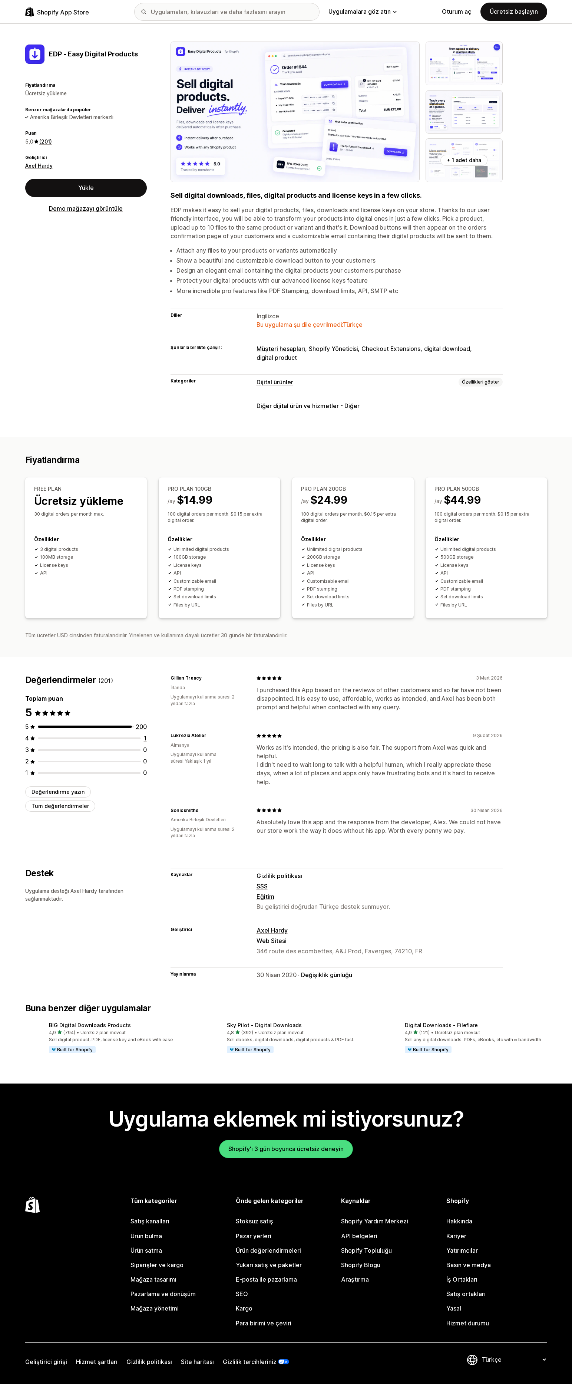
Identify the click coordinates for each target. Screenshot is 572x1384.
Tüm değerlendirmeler (60, 806)
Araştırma (355, 1279)
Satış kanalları (149, 1221)
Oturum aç (457, 11)
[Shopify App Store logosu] (57, 12)
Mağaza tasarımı (153, 1279)
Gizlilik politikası (279, 875)
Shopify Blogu (360, 1265)
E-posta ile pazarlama (266, 1279)
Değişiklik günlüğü (326, 975)
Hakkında (459, 1221)
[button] (108, 1038)
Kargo (244, 1308)
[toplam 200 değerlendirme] (141, 726)
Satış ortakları (466, 1294)
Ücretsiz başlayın (514, 11)
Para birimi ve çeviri (263, 1323)
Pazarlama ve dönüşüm (163, 1294)
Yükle (86, 187)
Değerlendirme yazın (58, 791)
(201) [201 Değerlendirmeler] (45, 141)
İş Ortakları (461, 1279)
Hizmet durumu (467, 1323)
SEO (242, 1294)
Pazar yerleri (253, 1236)
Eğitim (265, 896)
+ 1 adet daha (464, 160)
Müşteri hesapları (281, 348)
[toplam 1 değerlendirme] (145, 738)
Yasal (453, 1308)
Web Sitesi (272, 940)
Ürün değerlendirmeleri (268, 1250)
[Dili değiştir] (513, 1359)
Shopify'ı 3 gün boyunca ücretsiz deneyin (286, 1149)
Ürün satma (146, 1250)
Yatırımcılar (462, 1250)
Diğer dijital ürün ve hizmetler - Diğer (308, 406)
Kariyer (456, 1236)
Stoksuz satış (254, 1221)
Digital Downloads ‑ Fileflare (441, 1025)
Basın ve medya (468, 1265)
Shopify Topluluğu (366, 1250)
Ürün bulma (146, 1236)
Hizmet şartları (97, 1361)
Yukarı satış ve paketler (269, 1265)
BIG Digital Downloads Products (90, 1025)
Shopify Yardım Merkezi (374, 1221)
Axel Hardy (39, 165)
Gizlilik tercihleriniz (250, 1361)
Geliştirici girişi (46, 1361)
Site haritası (197, 1361)
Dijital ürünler (275, 382)
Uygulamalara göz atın (362, 11)
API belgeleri (359, 1236)
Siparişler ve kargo (156, 1265)
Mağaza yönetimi (154, 1308)
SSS (262, 886)
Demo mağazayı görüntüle (86, 208)
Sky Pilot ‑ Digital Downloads (264, 1025)
